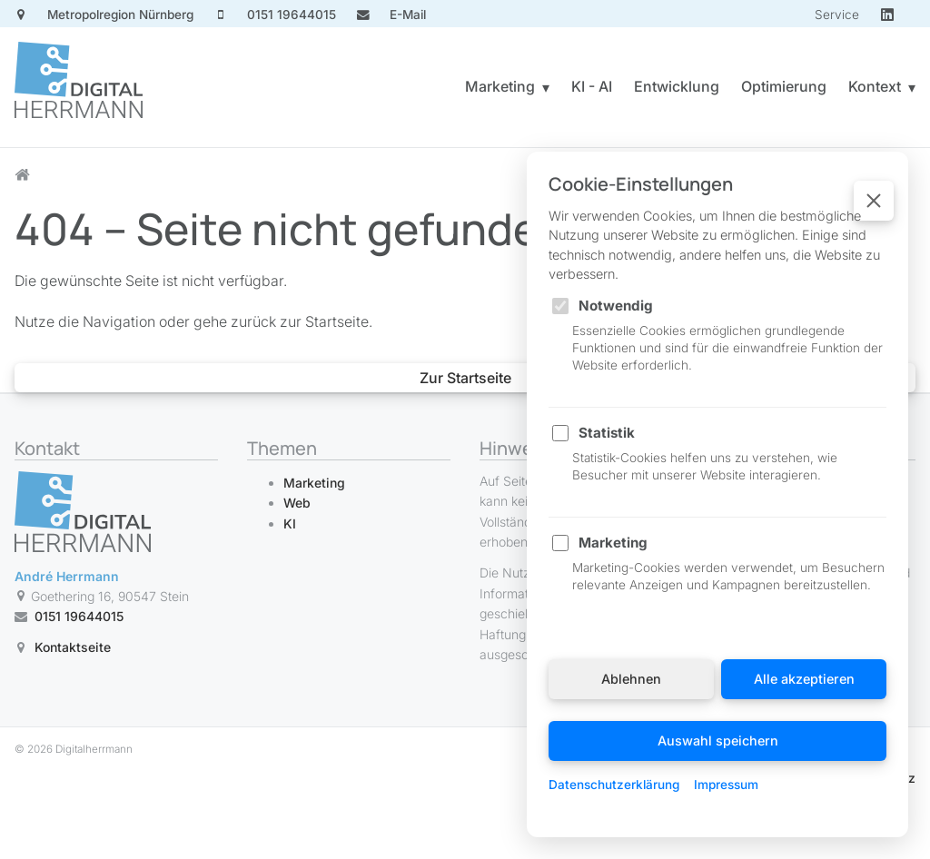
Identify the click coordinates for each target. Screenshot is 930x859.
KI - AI (591, 86)
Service (837, 14)
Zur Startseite (465, 378)
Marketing (500, 86)
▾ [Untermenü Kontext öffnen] (911, 87)
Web (297, 502)
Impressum (726, 784)
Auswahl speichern (718, 740)
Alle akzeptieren (804, 678)
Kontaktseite (73, 647)
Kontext (874, 86)
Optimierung (783, 86)
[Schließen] (874, 201)
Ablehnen (631, 678)
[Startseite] (79, 87)
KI (289, 523)
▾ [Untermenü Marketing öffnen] (545, 87)
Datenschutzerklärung (614, 784)
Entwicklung (676, 86)
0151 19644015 (79, 616)
